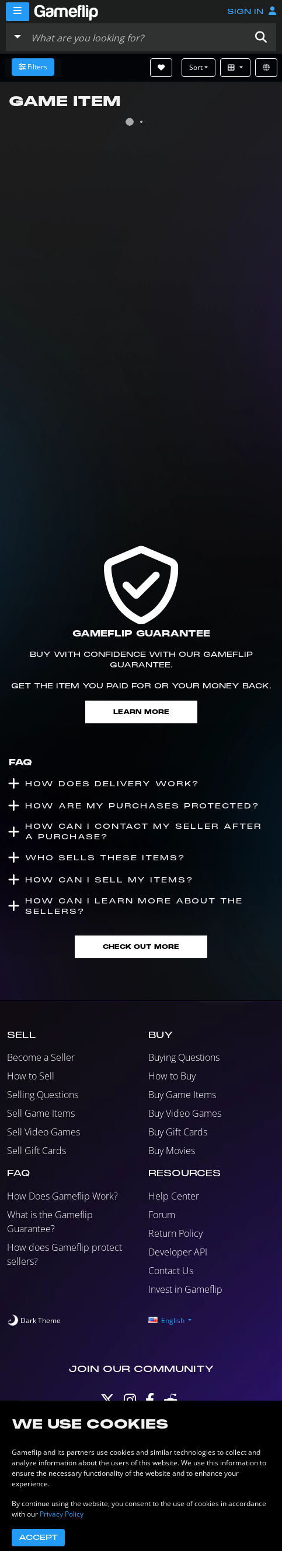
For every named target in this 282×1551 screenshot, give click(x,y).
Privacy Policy (61, 1514)
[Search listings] (136, 37)
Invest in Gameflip (185, 1289)
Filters (33, 67)
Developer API (177, 1252)
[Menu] (17, 11)
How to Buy (172, 1076)
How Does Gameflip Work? (62, 1196)
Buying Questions (184, 1057)
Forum (161, 1214)
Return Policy (175, 1233)
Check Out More (141, 947)
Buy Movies (171, 1150)
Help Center (173, 1196)
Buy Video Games (184, 1113)
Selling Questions (42, 1094)
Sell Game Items (41, 1113)
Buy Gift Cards (177, 1132)
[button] (261, 37)
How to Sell (30, 1076)
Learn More (141, 712)
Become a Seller (41, 1057)
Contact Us (170, 1270)
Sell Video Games (43, 1132)
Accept (38, 1537)
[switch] (34, 1321)
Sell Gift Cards (36, 1150)
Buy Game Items (182, 1094)
